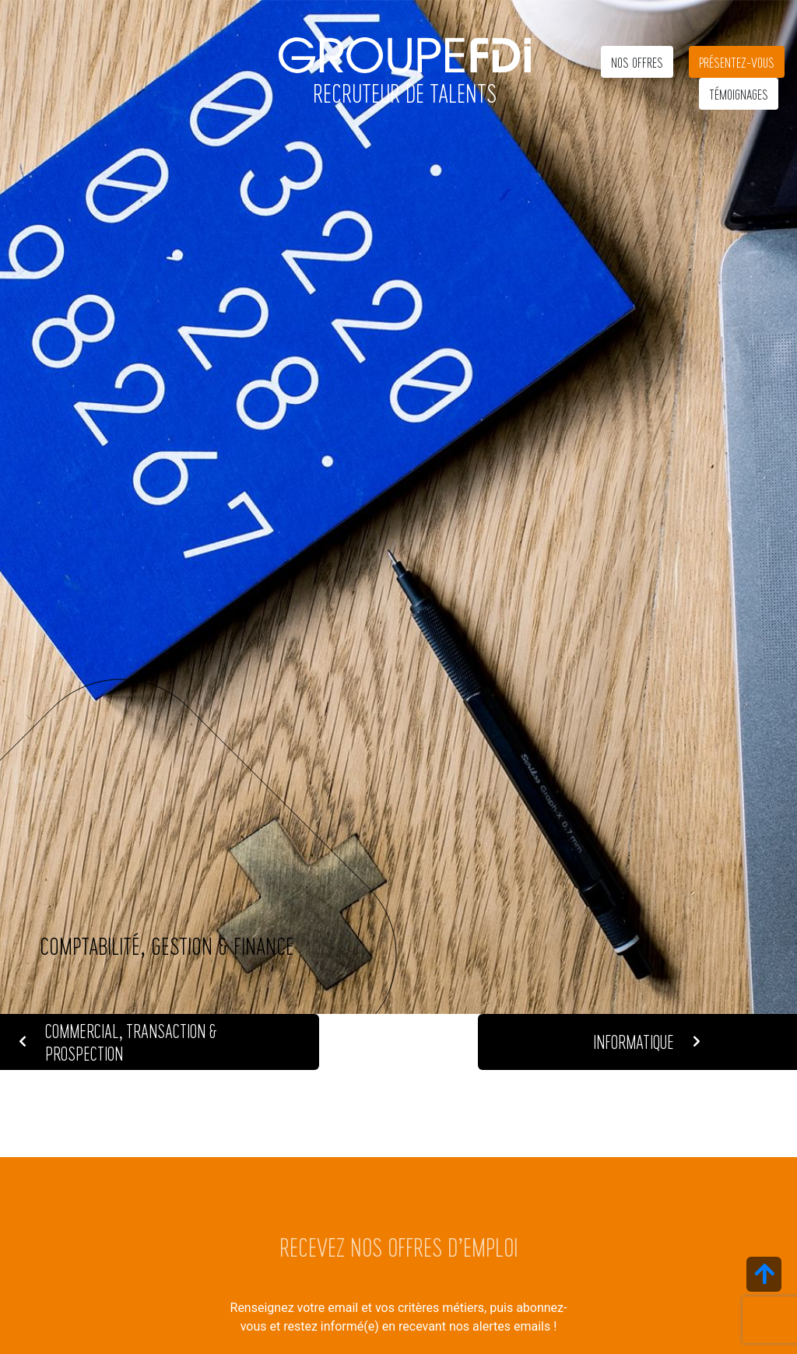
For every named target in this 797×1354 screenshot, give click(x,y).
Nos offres (637, 62)
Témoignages (738, 94)
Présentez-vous (736, 62)
